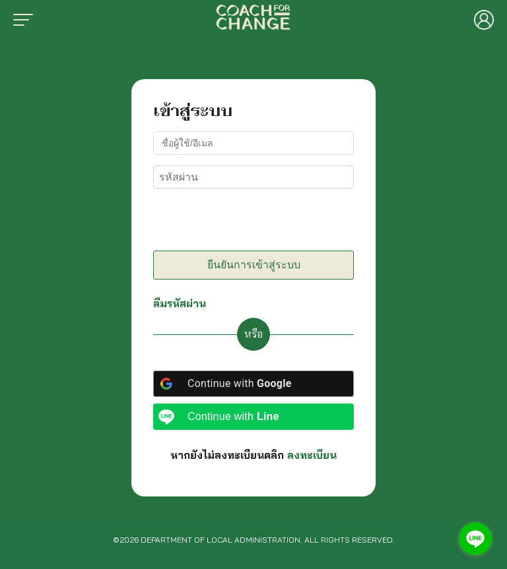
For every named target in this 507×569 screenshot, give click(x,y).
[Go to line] (475, 538)
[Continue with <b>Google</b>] (253, 384)
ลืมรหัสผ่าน (179, 303)
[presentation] (243, 222)
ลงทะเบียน (312, 455)
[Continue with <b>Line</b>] (253, 417)
